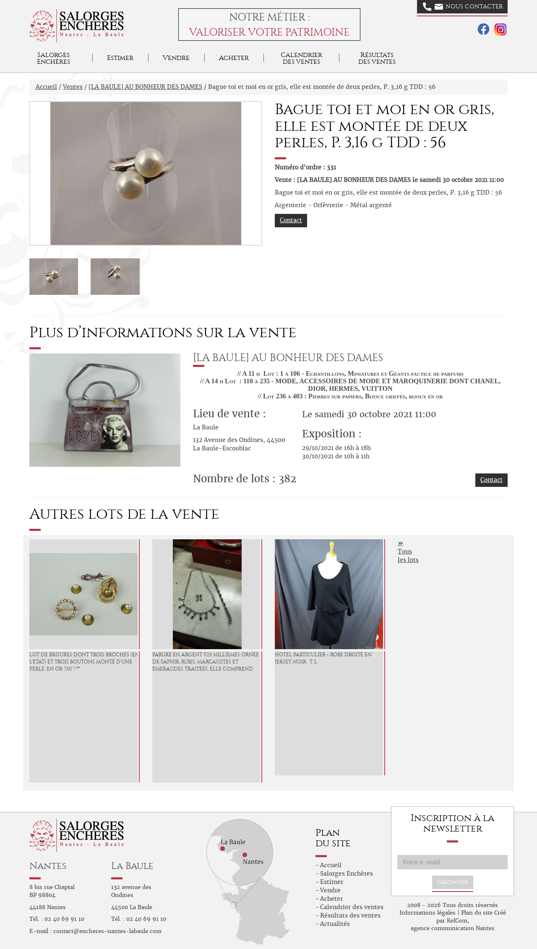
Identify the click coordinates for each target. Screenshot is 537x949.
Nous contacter (463, 7)
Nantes (48, 865)
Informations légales (427, 912)
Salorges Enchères (346, 873)
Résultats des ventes (350, 915)
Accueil (46, 87)
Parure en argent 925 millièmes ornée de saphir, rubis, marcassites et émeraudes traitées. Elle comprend (205, 662)
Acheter (234, 58)
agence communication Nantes (453, 928)
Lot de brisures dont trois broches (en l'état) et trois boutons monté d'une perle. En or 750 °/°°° (84, 662)
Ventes (73, 87)
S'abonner (452, 882)
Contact (291, 220)
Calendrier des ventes (301, 58)
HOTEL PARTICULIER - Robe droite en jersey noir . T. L (323, 658)
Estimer (120, 58)
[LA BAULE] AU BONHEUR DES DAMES (145, 87)
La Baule (132, 865)
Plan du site (477, 912)
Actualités (335, 924)
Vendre (176, 58)
